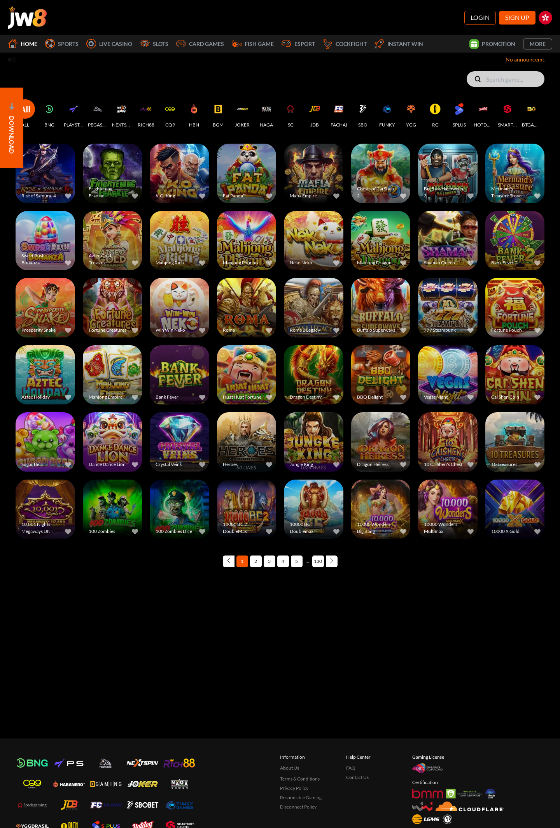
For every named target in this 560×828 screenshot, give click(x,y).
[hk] (545, 18)
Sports (62, 44)
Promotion (492, 44)
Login (480, 17)
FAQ (350, 768)
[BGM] (218, 113)
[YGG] (411, 113)
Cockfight (345, 44)
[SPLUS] (459, 113)
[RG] (435, 113)
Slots (154, 44)
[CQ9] (170, 113)
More (538, 43)
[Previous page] (228, 561)
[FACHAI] (338, 113)
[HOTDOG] (483, 113)
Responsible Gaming (301, 797)
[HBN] (194, 113)
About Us (289, 768)
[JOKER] (242, 113)
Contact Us (357, 777)
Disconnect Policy (298, 807)
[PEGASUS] (97, 113)
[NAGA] (266, 113)
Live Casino (109, 44)
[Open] (11, 128)
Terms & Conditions (300, 779)
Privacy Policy (294, 788)
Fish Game (253, 44)
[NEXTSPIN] (121, 113)
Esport (298, 44)
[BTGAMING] (531, 113)
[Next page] (332, 561)
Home (22, 44)
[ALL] (25, 113)
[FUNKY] (387, 113)
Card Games (200, 44)
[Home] (27, 17)
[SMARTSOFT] (507, 113)
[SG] (290, 113)
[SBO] (363, 113)
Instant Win (398, 44)
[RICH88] (146, 113)
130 (318, 561)
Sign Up (517, 17)
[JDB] (314, 113)
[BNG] (49, 113)
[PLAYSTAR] (73, 113)
